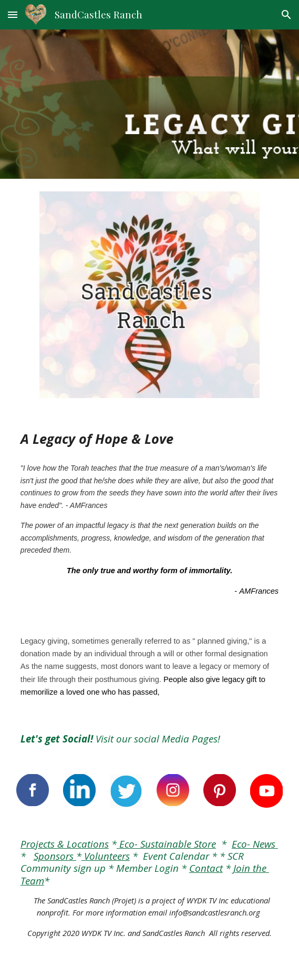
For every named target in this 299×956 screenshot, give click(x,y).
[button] (12, 14)
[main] (149, 439)
